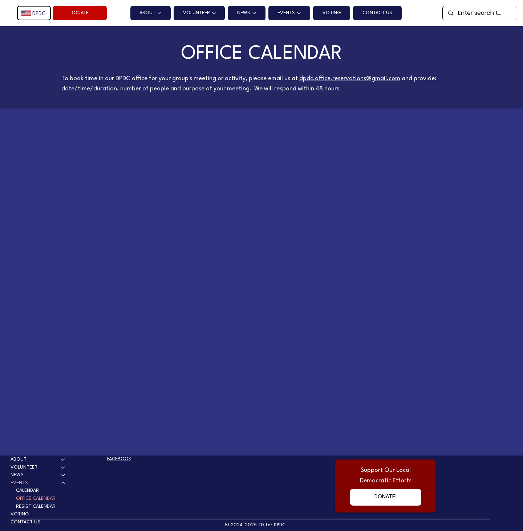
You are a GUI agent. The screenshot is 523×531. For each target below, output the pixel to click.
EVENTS (19, 483)
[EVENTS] (63, 483)
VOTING (20, 514)
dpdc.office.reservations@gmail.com (349, 78)
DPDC (39, 14)
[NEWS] (63, 475)
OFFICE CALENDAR (36, 498)
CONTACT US (25, 522)
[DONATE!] (385, 497)
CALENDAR (27, 490)
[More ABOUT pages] (159, 13)
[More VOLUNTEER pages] (214, 13)
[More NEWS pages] (254, 13)
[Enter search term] (480, 13)
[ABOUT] (63, 459)
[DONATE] (80, 13)
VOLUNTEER (24, 467)
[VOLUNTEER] (63, 467)
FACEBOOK (119, 459)
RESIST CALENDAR (36, 506)
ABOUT (19, 459)
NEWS (17, 475)
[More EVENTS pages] (299, 13)
